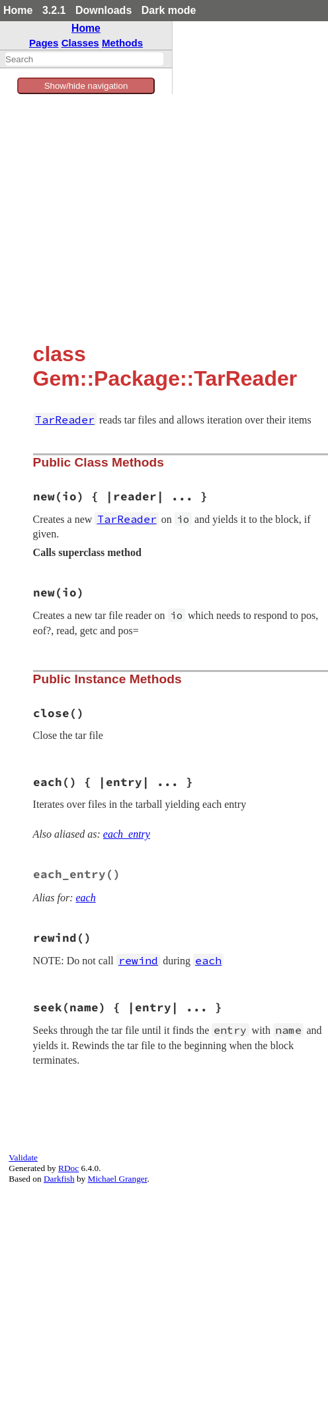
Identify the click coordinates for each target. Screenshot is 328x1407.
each (86, 897)
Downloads (103, 10)
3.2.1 (54, 10)
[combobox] (84, 59)
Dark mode (169, 10)
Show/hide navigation (86, 86)
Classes (80, 42)
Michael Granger (117, 1179)
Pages (44, 42)
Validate (23, 1157)
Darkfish (59, 1179)
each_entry (126, 834)
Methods (122, 42)
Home (17, 10)
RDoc (68, 1168)
